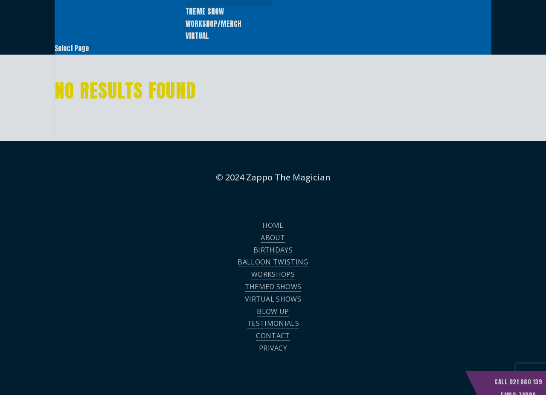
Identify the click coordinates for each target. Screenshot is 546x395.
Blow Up (273, 311)
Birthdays (273, 250)
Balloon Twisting (273, 262)
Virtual (197, 35)
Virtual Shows (273, 299)
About (273, 237)
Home (272, 225)
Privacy (273, 348)
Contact (273, 335)
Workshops (273, 274)
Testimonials (273, 323)
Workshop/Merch (213, 23)
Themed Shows (273, 286)
